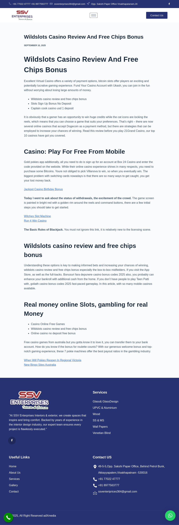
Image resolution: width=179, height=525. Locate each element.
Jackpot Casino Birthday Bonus (43, 189)
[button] (170, 515)
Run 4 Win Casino (35, 220)
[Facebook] (169, 4)
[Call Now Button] (8, 517)
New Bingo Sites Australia (40, 364)
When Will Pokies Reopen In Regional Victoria (52, 360)
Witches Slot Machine (37, 216)
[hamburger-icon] (94, 15)
